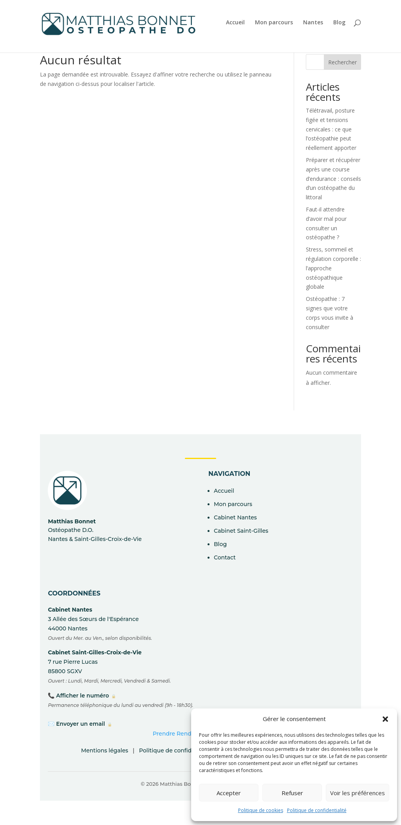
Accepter (229, 793)
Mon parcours (274, 23)
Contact (225, 557)
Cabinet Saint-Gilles (241, 530)
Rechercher (342, 62)
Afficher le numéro (82, 695)
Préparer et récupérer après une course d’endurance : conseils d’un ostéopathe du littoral (333, 178)
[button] (385, 719)
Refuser (292, 793)
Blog (339, 23)
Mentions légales (104, 750)
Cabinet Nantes (235, 517)
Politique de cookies (260, 810)
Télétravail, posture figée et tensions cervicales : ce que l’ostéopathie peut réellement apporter (331, 129)
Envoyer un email (80, 723)
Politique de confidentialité (317, 810)
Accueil (235, 23)
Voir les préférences (357, 793)
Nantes (313, 23)
